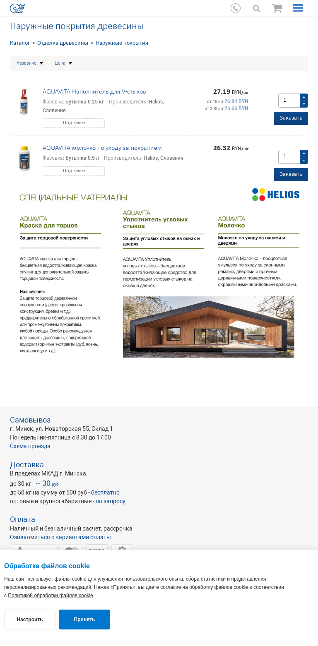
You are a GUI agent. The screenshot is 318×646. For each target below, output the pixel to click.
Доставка (27, 464)
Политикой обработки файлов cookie (50, 595)
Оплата (22, 519)
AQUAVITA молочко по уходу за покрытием (102, 148)
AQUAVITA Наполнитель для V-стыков (94, 92)
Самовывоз (30, 419)
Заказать (291, 118)
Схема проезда (30, 446)
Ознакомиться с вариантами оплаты (60, 537)
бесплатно (105, 492)
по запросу (110, 501)
